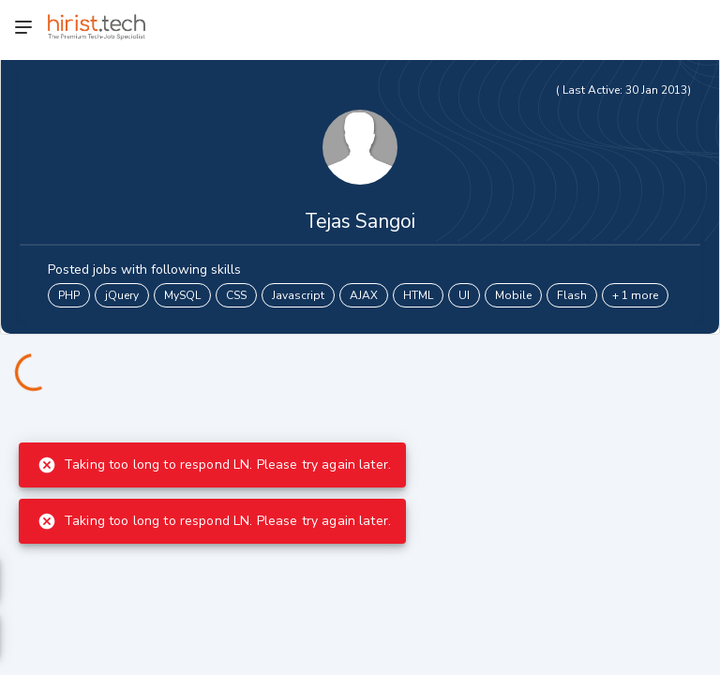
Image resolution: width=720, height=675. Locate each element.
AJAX (364, 295)
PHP (69, 295)
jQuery (122, 295)
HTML (418, 295)
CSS (236, 295)
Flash (572, 295)
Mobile (513, 295)
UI (464, 295)
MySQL (182, 295)
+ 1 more (635, 295)
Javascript (298, 295)
